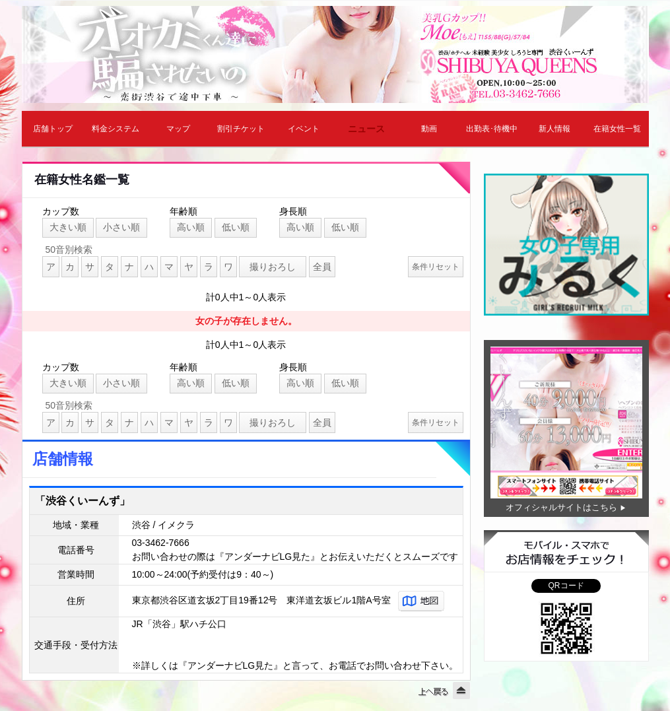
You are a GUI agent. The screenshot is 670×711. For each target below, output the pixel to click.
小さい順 (121, 227)
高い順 (191, 227)
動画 (429, 128)
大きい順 (68, 227)
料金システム (115, 128)
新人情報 (554, 128)
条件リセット (435, 266)
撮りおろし (273, 266)
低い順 (236, 227)
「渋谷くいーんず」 (82, 500)
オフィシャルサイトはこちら (561, 507)
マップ (178, 128)
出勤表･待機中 (492, 128)
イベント (303, 128)
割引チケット (241, 128)
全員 (322, 266)
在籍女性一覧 (617, 128)
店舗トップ (53, 128)
